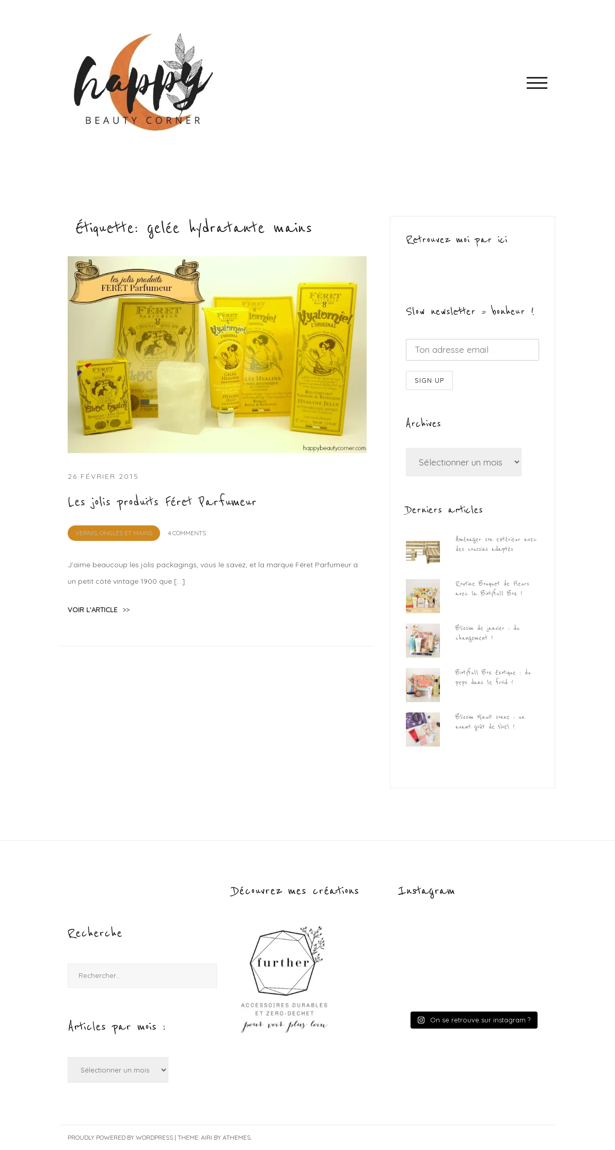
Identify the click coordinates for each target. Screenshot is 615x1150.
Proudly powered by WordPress (120, 1137)
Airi (206, 1137)
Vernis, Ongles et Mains (113, 533)
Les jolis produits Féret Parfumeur (162, 502)
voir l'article (99, 609)
